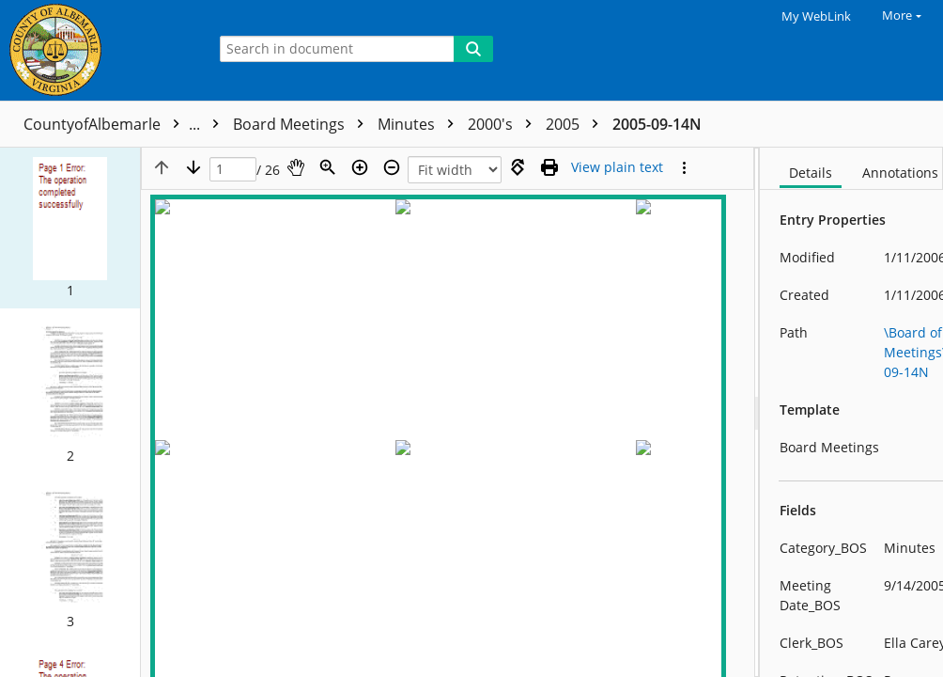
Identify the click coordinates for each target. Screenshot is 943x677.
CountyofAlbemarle (125, 124)
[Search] (473, 49)
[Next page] (193, 167)
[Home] (98, 50)
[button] (70, 214)
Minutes (420, 124)
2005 (577, 124)
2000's (504, 124)
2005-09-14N (657, 124)
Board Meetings (303, 124)
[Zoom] (328, 167)
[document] (851, 412)
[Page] (232, 169)
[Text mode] (617, 167)
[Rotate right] (517, 167)
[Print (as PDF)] (549, 167)
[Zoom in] (360, 167)
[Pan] (296, 167)
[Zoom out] (392, 167)
